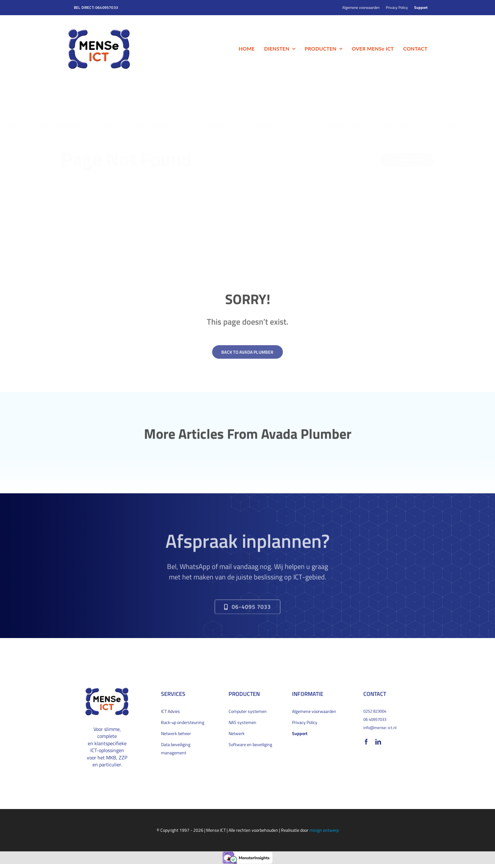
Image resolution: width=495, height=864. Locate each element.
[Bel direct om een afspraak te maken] (248, 609)
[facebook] (366, 742)
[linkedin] (378, 742)
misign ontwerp (324, 830)
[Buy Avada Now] (402, 160)
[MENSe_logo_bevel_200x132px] (99, 30)
